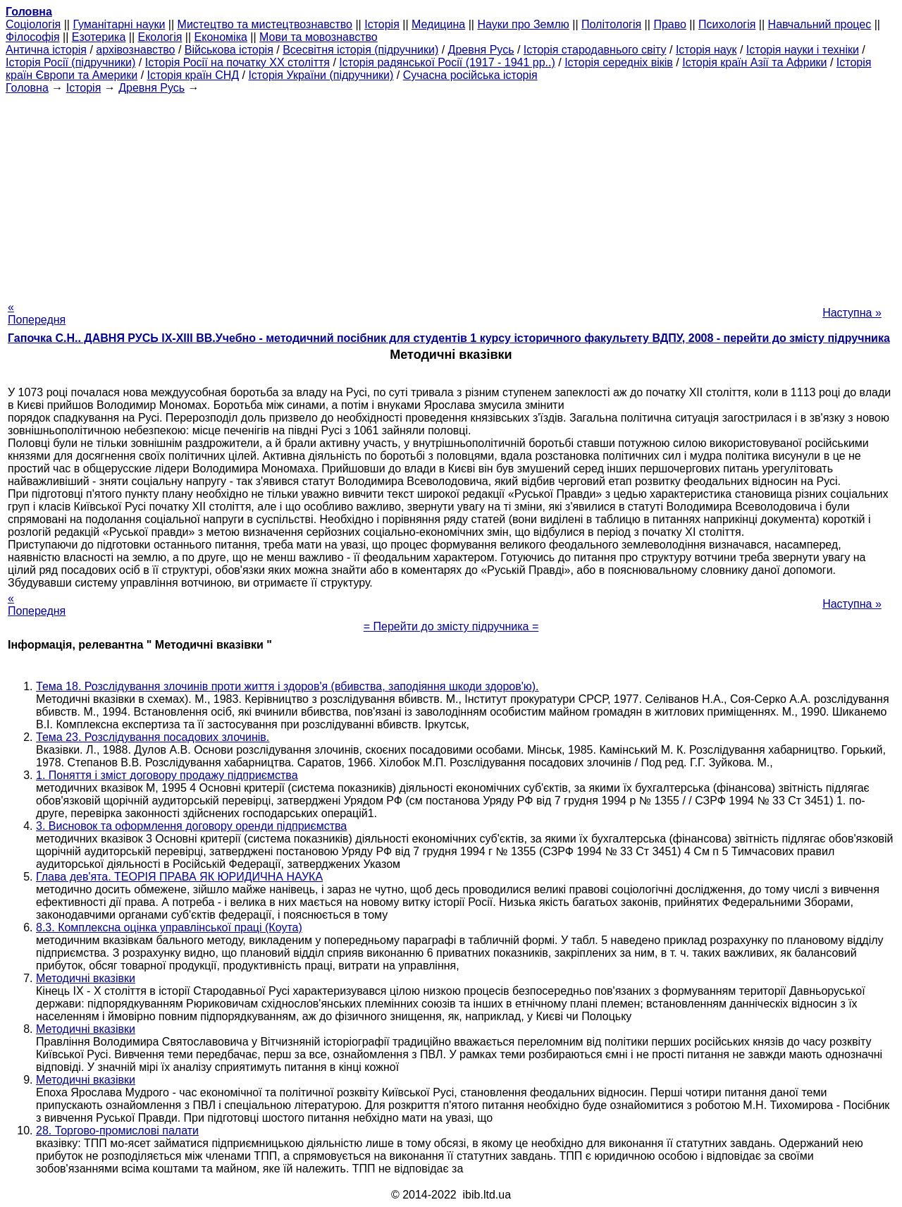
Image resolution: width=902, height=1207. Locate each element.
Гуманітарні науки (119, 24)
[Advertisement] (451, 193)
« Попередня (37, 313)
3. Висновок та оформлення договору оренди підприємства (191, 826)
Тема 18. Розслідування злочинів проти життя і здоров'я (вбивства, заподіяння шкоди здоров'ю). (287, 686)
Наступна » (852, 313)
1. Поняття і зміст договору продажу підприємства (167, 775)
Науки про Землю (523, 24)
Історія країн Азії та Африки (754, 62)
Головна (27, 88)
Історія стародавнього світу (595, 50)
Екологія (160, 37)
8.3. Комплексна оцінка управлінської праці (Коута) (169, 927)
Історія (382, 24)
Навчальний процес (820, 24)
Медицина (438, 24)
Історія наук (706, 50)
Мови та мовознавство (318, 37)
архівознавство (135, 50)
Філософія (33, 37)
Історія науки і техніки (802, 50)
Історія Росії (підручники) (70, 62)
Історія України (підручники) (320, 75)
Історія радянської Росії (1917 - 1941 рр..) (447, 62)
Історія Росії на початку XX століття (237, 62)
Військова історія (229, 50)
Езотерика (99, 37)
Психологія (726, 24)
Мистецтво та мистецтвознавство (265, 24)
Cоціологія (33, 24)
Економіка (220, 37)
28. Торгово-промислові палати (117, 1130)
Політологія (611, 24)
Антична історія (46, 50)
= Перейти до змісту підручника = (451, 626)
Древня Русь (481, 50)
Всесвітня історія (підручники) (360, 50)
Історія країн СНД (193, 75)
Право (669, 24)
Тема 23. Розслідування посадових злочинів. (152, 737)
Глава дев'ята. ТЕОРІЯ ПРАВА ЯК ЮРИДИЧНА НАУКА (179, 877)
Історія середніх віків (618, 62)
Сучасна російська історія (470, 75)
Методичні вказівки (85, 978)
